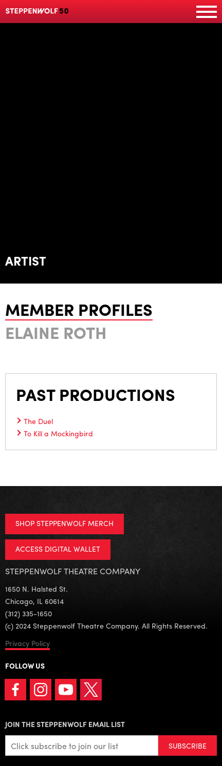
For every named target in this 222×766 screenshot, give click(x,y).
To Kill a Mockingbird (58, 433)
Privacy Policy (27, 643)
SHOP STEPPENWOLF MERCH (64, 523)
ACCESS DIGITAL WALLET (57, 548)
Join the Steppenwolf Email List (65, 724)
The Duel (38, 421)
